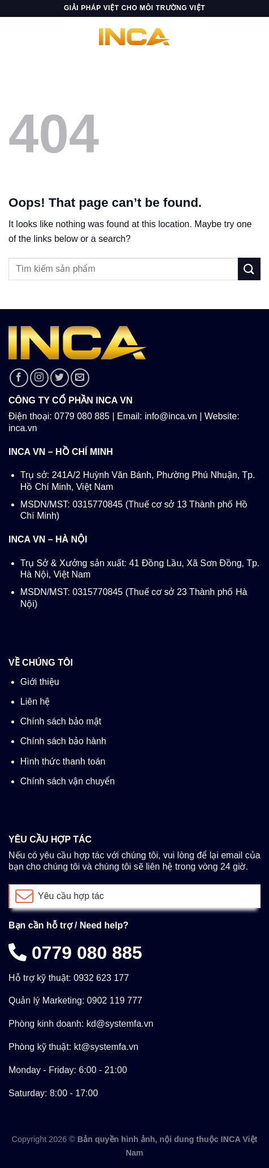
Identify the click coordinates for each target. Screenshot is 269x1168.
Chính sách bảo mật (60, 721)
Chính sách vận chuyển (67, 781)
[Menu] (15, 36)
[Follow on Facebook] (19, 377)
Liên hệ (35, 701)
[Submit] (249, 269)
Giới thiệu (39, 682)
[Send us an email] (80, 377)
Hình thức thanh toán (63, 761)
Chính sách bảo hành (63, 741)
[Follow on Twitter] (59, 377)
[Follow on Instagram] (39, 377)
